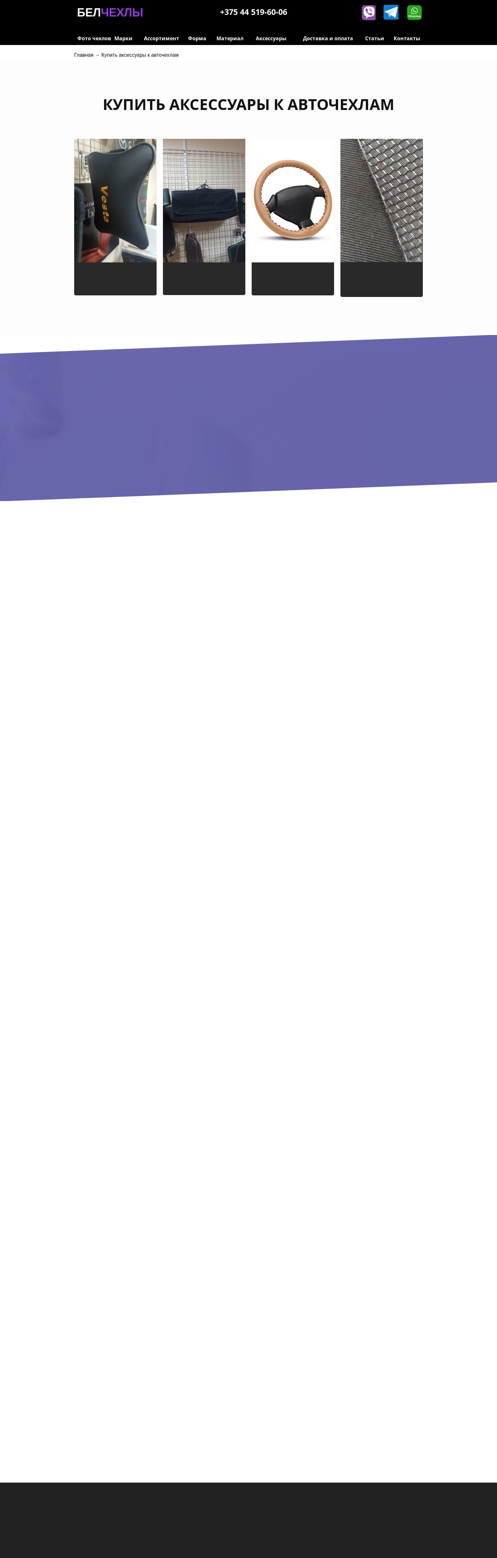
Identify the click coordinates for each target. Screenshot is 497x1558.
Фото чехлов (94, 38)
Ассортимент (161, 38)
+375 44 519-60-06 (253, 11)
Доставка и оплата (328, 38)
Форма (197, 38)
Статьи (374, 38)
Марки (123, 38)
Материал (229, 38)
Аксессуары (271, 38)
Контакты (407, 38)
